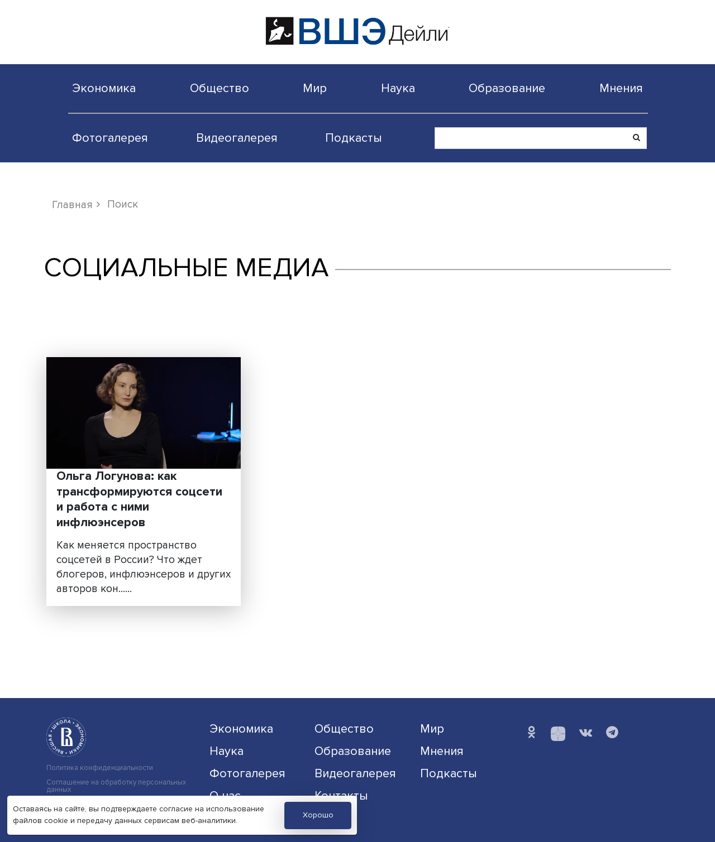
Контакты (341, 795)
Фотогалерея (110, 138)
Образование (507, 88)
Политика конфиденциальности (99, 768)
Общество (219, 88)
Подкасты (353, 138)
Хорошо (318, 815)
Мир (315, 88)
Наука (398, 88)
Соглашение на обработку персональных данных (116, 786)
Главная (72, 204)
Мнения (621, 88)
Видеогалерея (237, 138)
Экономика (104, 88)
